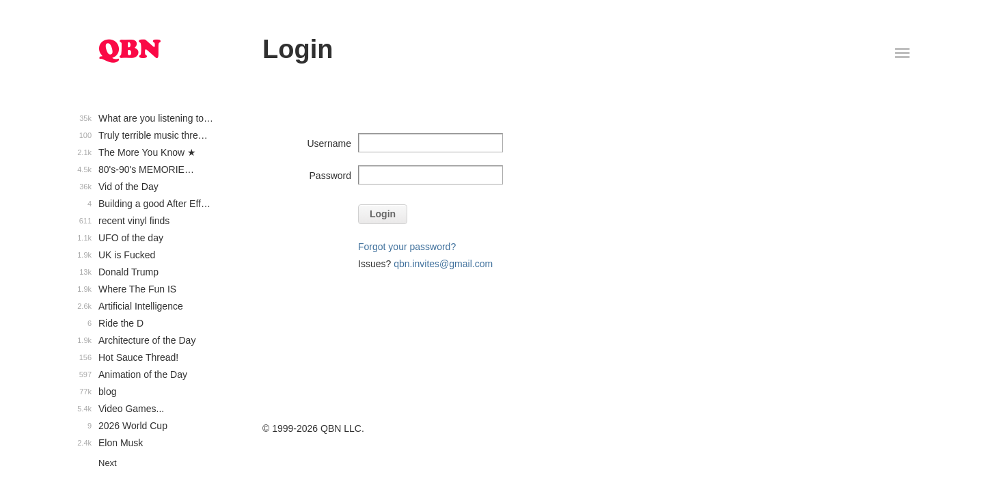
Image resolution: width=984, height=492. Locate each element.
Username (329, 143)
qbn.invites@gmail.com (443, 263)
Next (107, 463)
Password (330, 175)
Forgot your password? (407, 246)
